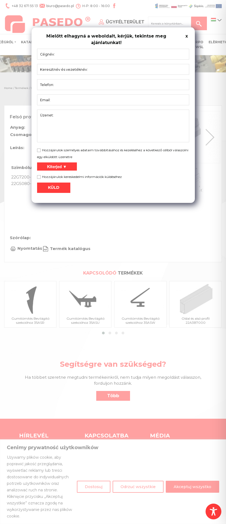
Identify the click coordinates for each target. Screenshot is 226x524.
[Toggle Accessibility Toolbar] (213, 511)
